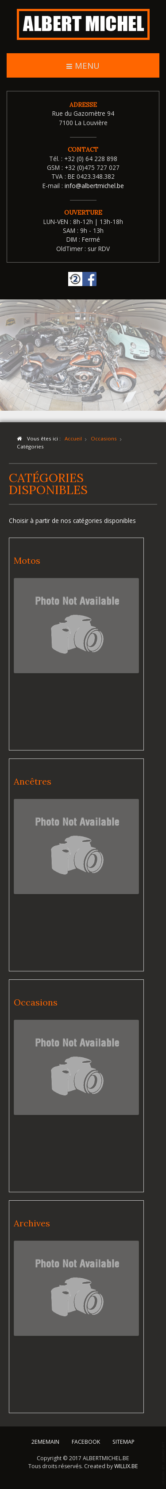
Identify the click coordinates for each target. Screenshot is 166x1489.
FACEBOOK (86, 1441)
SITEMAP (123, 1441)
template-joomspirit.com (164, 1463)
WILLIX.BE (126, 1465)
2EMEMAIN (45, 1441)
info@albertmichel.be (94, 185)
